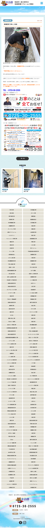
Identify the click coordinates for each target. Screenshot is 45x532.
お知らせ (33, 401)
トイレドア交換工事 (11, 382)
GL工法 (11, 315)
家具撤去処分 (12, 254)
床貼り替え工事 (33, 391)
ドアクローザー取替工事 (11, 430)
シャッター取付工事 (33, 350)
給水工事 (33, 328)
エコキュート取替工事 (11, 484)
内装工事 (33, 417)
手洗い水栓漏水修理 (33, 331)
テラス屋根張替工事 (11, 404)
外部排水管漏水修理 (11, 465)
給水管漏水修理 (33, 449)
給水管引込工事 (11, 452)
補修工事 (12, 241)
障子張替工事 (12, 216)
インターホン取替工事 (11, 359)
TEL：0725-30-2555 (11, 90)
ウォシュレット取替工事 (11, 238)
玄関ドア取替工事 (12, 385)
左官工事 (33, 286)
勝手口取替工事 (33, 302)
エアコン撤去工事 (33, 343)
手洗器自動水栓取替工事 (33, 251)
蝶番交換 (33, 216)
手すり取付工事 (33, 267)
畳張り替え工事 (11, 318)
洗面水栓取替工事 (33, 420)
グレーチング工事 (12, 229)
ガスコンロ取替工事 (11, 363)
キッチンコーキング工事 (33, 334)
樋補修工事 (33, 436)
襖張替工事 (11, 219)
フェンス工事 (33, 442)
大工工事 (5, 189)
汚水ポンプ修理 (11, 321)
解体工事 (33, 318)
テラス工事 (11, 395)
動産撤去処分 (33, 219)
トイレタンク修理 (12, 375)
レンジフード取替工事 (33, 385)
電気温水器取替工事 (11, 411)
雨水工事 (33, 372)
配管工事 (33, 462)
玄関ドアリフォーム (11, 232)
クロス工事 (11, 417)
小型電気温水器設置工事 (11, 328)
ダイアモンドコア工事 (11, 289)
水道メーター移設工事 (33, 446)
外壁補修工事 (33, 296)
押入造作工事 (12, 273)
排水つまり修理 (33, 478)
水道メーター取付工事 (33, 337)
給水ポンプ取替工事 (11, 324)
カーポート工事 (11, 292)
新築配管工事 (8, 20)
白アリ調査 (33, 270)
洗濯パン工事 (12, 267)
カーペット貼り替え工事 (11, 350)
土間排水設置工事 (33, 474)
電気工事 (33, 241)
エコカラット (12, 235)
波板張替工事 (12, 398)
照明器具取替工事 (12, 407)
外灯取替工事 (33, 407)
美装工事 (12, 245)
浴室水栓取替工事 (12, 423)
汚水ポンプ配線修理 (11, 299)
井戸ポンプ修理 (11, 433)
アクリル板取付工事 (11, 343)
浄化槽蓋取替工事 (12, 261)
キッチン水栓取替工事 (33, 356)
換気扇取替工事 (33, 382)
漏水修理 (33, 366)
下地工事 (12, 478)
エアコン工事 (12, 340)
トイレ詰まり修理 (33, 292)
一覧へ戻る (22, 158)
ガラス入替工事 (11, 257)
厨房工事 (33, 321)
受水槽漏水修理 (33, 324)
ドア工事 (33, 363)
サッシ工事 (11, 251)
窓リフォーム (33, 248)
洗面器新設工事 (33, 238)
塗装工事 (12, 420)
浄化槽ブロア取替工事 (11, 280)
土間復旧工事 (12, 487)
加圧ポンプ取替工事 (33, 340)
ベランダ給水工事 (12, 414)
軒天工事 (27, 189)
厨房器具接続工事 (33, 452)
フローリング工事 (33, 312)
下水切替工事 (12, 449)
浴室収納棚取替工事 (11, 270)
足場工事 (12, 248)
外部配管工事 (12, 471)
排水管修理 (33, 458)
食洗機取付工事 (11, 474)
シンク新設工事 (33, 280)
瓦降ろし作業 (33, 471)
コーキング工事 (11, 388)
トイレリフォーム (33, 484)
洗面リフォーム (33, 481)
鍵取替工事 (11, 305)
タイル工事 (33, 411)
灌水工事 (33, 235)
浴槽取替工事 (33, 254)
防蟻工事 (33, 229)
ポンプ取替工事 (33, 375)
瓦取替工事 (11, 426)
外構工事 (33, 264)
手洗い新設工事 (11, 264)
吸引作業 (12, 213)
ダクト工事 (33, 213)
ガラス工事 (33, 308)
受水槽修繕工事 (11, 222)
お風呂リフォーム (12, 468)
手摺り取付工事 (33, 423)
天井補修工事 (33, 209)
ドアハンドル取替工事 (33, 353)
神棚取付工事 (33, 430)
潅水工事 (33, 305)
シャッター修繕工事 (11, 442)
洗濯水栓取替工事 (12, 283)
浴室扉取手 (33, 289)
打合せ (11, 439)
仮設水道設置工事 (12, 334)
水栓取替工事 (33, 232)
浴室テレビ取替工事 (33, 273)
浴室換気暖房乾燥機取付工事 (11, 337)
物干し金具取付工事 (11, 277)
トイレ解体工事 (11, 356)
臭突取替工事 (33, 404)
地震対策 (12, 353)
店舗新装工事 (12, 225)
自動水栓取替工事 (12, 286)
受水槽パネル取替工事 (11, 379)
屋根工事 (12, 366)
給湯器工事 (11, 481)
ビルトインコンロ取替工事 (33, 379)
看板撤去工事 (33, 299)
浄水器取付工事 (33, 455)
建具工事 (12, 312)
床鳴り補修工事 (33, 347)
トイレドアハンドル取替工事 (33, 359)
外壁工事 (33, 257)
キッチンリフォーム (11, 458)
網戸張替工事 (33, 395)
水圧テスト (33, 283)
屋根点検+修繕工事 (12, 446)
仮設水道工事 (12, 308)
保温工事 (33, 225)
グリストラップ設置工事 (33, 465)
